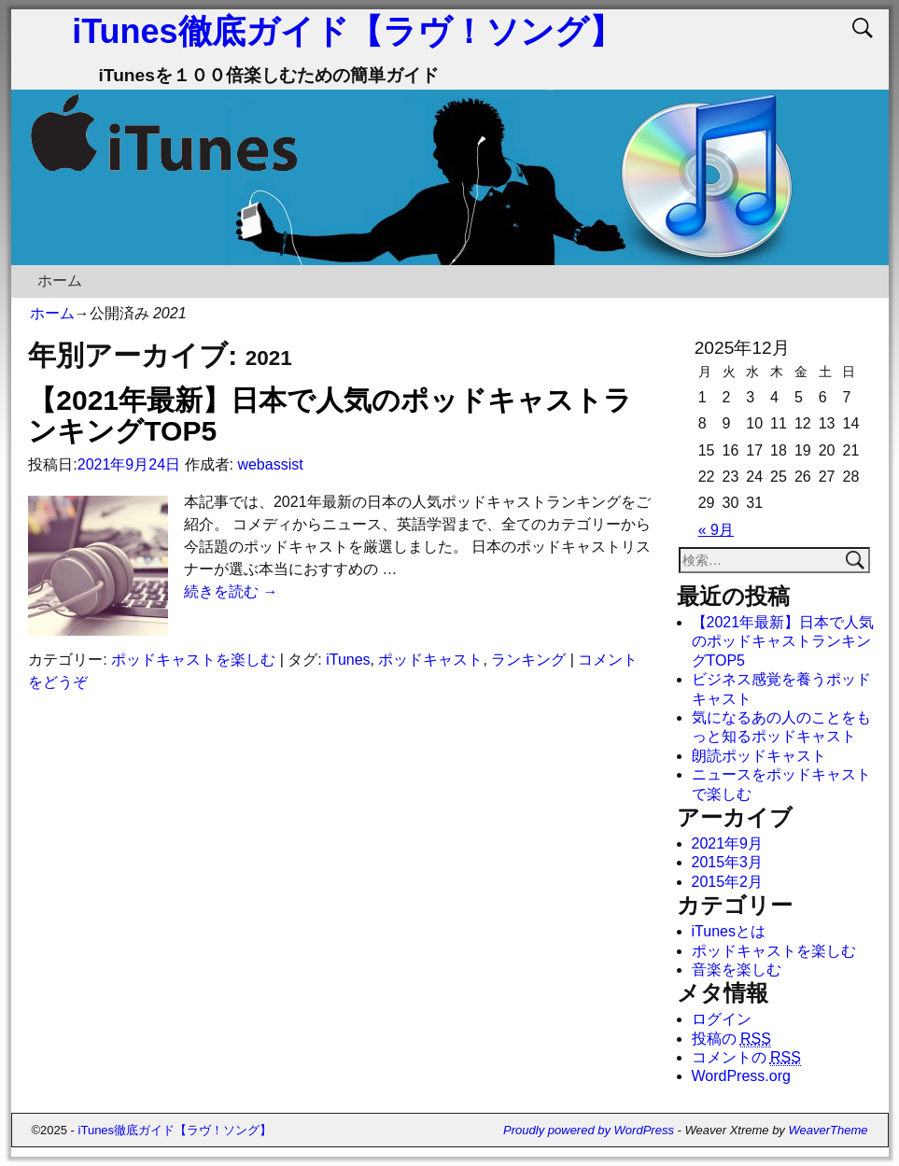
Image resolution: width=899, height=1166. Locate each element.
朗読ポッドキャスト (759, 756)
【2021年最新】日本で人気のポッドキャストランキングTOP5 (783, 641)
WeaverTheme (827, 1130)
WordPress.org (741, 1076)
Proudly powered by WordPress (588, 1130)
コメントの (746, 1057)
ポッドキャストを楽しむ (193, 659)
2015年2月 (728, 882)
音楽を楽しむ (736, 969)
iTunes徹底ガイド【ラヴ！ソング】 (347, 31)
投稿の (731, 1039)
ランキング (528, 659)
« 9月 (716, 530)
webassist (269, 464)
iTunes (348, 659)
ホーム (59, 280)
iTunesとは (729, 931)
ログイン (722, 1019)
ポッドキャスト (430, 659)
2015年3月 (728, 862)
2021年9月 (728, 843)
